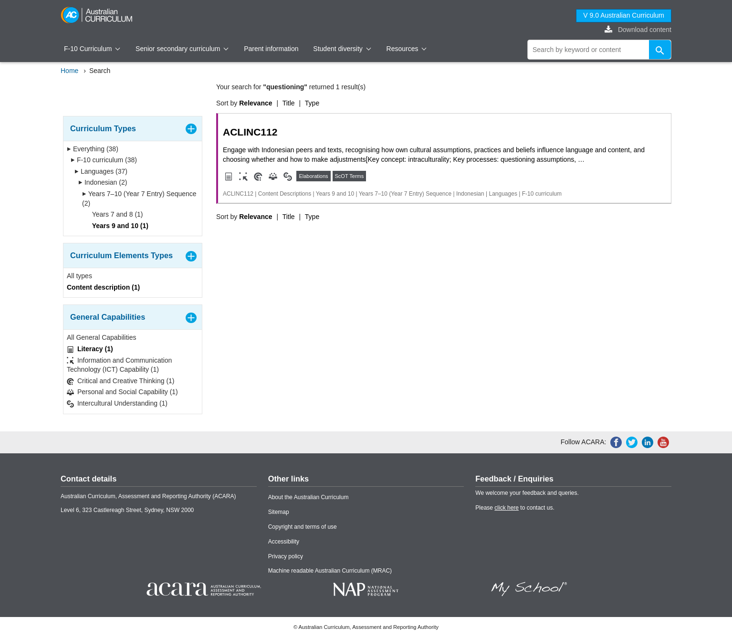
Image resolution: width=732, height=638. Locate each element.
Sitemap (278, 512)
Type (312, 103)
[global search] (599, 49)
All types (79, 276)
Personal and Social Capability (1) (122, 392)
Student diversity (342, 48)
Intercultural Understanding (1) (117, 403)
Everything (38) (92, 149)
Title (288, 103)
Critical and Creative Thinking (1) (121, 381)
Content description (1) (103, 287)
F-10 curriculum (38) (104, 160)
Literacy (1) (90, 349)
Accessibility (283, 541)
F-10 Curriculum (92, 48)
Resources (407, 48)
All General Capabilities (101, 337)
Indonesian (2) (102, 182)
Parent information (271, 48)
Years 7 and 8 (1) (114, 214)
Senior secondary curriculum (182, 48)
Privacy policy (285, 556)
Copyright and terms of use (302, 526)
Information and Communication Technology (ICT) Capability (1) (119, 365)
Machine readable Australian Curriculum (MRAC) (330, 570)
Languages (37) (100, 171)
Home (69, 70)
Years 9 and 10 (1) (117, 226)
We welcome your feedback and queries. (527, 493)
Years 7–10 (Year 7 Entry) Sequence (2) (139, 198)
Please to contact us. (514, 507)
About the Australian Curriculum (308, 497)
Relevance (255, 103)
